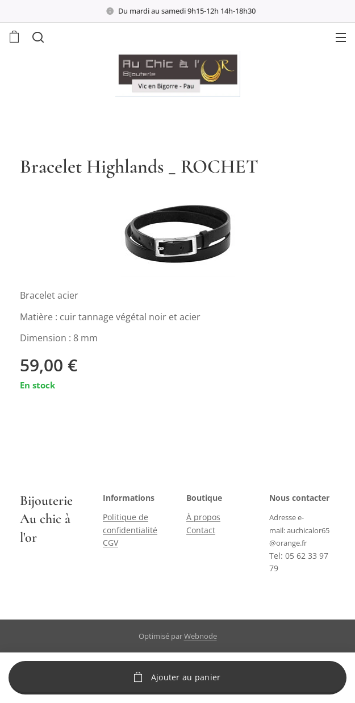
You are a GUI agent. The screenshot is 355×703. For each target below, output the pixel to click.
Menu (341, 37)
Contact (200, 530)
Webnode (200, 636)
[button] (37, 37)
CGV (110, 542)
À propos (203, 517)
